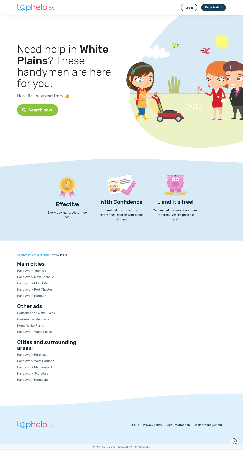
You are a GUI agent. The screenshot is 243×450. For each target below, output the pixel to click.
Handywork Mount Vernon (35, 283)
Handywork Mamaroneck (35, 367)
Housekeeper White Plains (36, 313)
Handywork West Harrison (35, 361)
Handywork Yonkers (31, 271)
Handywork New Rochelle (35, 277)
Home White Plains (30, 325)
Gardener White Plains (33, 319)
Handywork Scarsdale (32, 373)
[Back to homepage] (36, 8)
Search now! (38, 109)
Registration (213, 7)
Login (189, 7)
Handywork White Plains (34, 332)
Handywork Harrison (31, 296)
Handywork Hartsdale (32, 380)
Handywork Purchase (32, 355)
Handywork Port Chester (34, 289)
